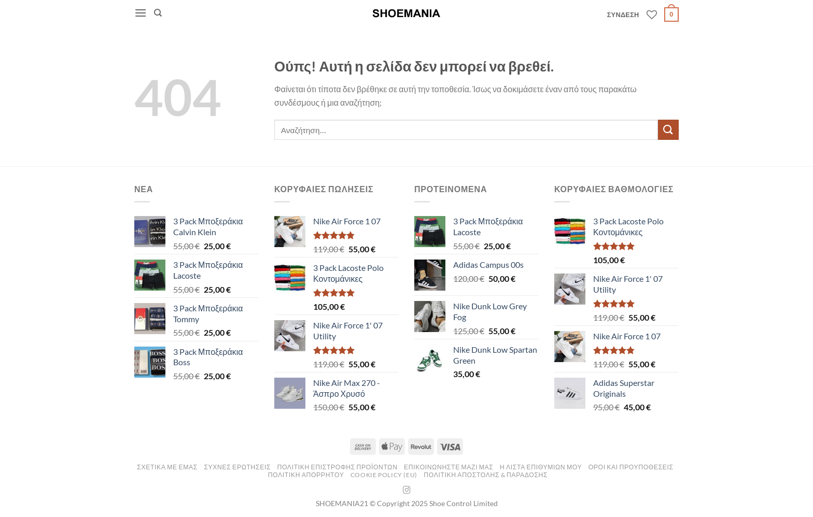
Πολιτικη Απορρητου (306, 475)
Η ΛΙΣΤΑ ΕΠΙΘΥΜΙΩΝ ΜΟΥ (541, 467)
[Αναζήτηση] (158, 13)
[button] (140, 12)
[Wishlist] (652, 14)
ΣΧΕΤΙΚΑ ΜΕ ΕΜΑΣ (167, 467)
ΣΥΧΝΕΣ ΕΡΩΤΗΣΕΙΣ (237, 467)
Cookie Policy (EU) (384, 475)
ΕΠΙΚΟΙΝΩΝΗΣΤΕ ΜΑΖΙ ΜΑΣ (449, 467)
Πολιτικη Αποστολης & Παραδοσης (486, 475)
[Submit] (668, 130)
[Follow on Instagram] (407, 490)
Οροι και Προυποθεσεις (631, 467)
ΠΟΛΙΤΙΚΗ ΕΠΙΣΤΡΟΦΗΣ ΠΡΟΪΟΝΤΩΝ (337, 467)
